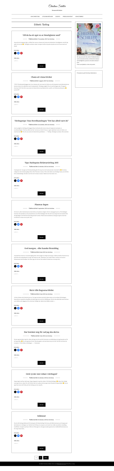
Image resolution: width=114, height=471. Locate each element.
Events (57, 16)
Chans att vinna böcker (41, 77)
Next (46, 462)
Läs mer (42, 66)
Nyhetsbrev (79, 16)
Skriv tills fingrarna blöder (41, 294)
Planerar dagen (41, 208)
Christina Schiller (57, 6)
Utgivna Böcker (47, 16)
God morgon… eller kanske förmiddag (41, 252)
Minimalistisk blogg (61, 468)
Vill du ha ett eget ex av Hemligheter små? (41, 35)
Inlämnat (41, 420)
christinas (52, 39)
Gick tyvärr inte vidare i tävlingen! (41, 378)
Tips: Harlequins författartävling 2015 (41, 166)
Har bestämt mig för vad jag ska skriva (41, 336)
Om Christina (35, 16)
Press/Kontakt (68, 16)
